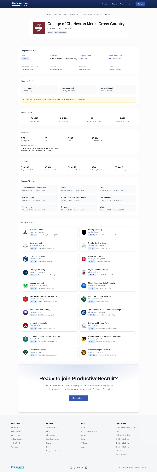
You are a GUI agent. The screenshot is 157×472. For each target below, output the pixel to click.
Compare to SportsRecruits (55, 451)
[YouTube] (78, 468)
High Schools (50, 435)
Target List (14, 447)
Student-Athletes (52, 427)
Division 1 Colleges (122, 439)
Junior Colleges (121, 455)
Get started (78, 398)
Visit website (86, 59)
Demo (48, 447)
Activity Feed (15, 435)
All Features (15, 427)
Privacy (137, 467)
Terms (144, 467)
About (83, 427)
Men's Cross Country (71, 14)
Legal (83, 447)
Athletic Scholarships (54, 14)
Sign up (140, 4)
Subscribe (29, 99)
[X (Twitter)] (82, 468)
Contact (83, 435)
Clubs (48, 431)
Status (83, 439)
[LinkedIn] (86, 468)
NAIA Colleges (121, 451)
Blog (117, 431)
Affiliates (84, 443)
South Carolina (87, 14)
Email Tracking (16, 431)
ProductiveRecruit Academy (125, 427)
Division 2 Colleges (122, 443)
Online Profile (15, 443)
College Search (16, 439)
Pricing (48, 443)
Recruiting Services (52, 439)
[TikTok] (74, 468)
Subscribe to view (27, 70)
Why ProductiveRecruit (89, 431)
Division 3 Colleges (122, 447)
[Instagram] (71, 468)
